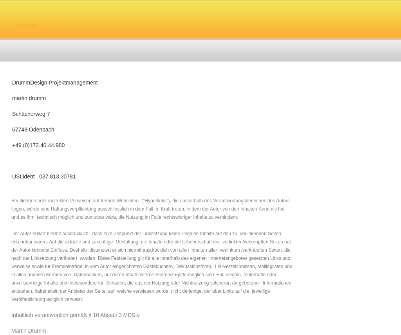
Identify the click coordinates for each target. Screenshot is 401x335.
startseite (27, 25)
